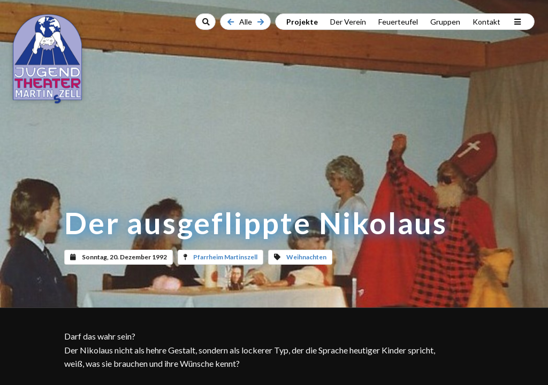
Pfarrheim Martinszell (225, 257)
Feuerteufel (398, 21)
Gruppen (445, 21)
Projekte (302, 21)
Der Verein (348, 21)
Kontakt (486, 21)
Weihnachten (306, 257)
